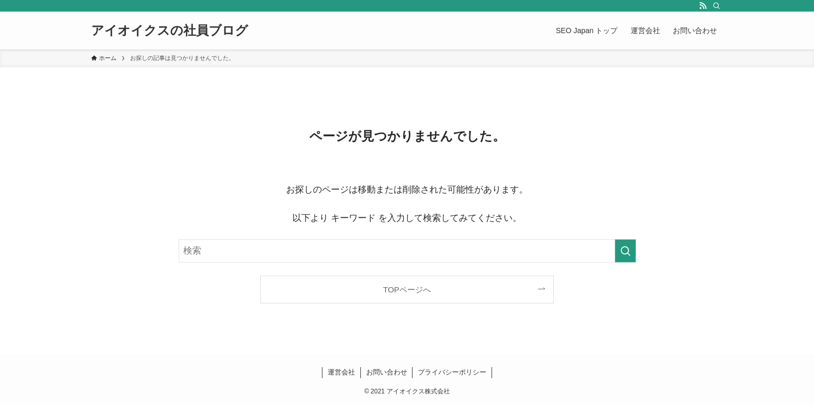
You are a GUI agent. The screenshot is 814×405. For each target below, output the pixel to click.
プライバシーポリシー (452, 372)
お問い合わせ (386, 372)
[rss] (703, 6)
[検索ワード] (407, 250)
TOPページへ (407, 289)
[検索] (716, 6)
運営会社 (341, 372)
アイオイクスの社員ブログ (169, 30)
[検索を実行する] (625, 250)
